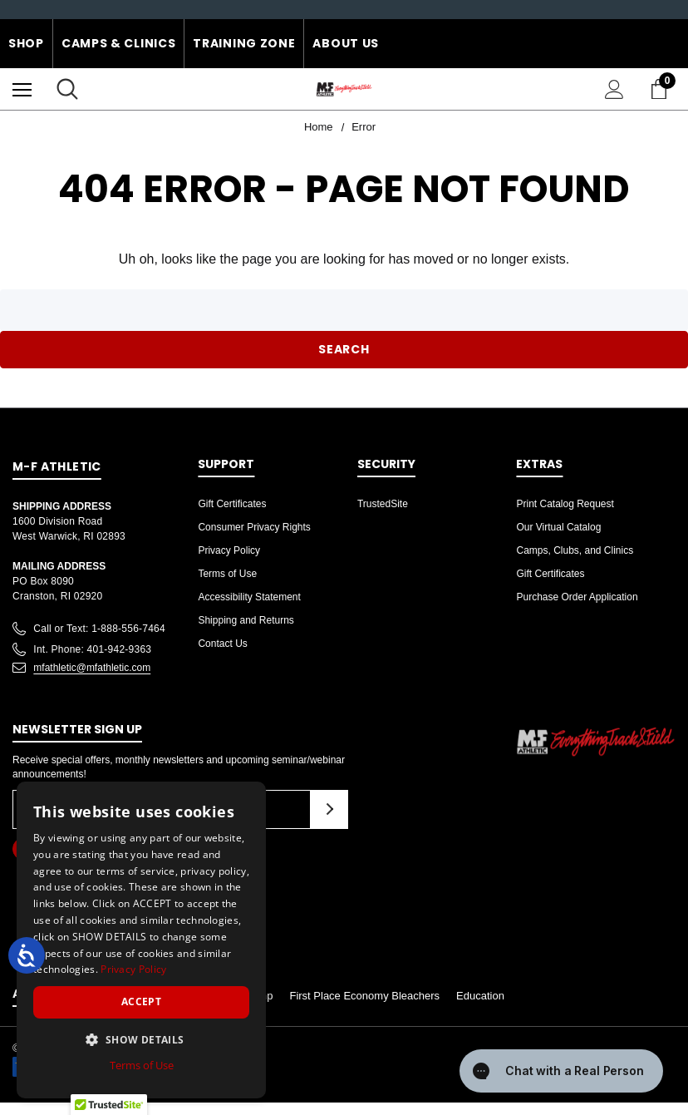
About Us (345, 43)
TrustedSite (382, 504)
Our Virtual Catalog (558, 527)
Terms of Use (227, 574)
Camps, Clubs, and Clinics (574, 550)
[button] (141, 1039)
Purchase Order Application (576, 597)
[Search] (67, 89)
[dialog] (141, 940)
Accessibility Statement (249, 597)
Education (480, 995)
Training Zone (244, 43)
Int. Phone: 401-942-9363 (92, 649)
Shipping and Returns (245, 620)
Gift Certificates (232, 504)
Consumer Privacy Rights (254, 527)
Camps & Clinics (118, 43)
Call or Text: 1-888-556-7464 (99, 628)
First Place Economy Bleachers (364, 995)
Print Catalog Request (564, 504)
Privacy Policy (229, 550)
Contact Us (222, 643)
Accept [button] (141, 1001)
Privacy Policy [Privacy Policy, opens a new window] (133, 969)
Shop (26, 43)
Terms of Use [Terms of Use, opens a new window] (142, 1065)
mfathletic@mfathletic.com (91, 667)
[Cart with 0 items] (662, 89)
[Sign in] (614, 89)
